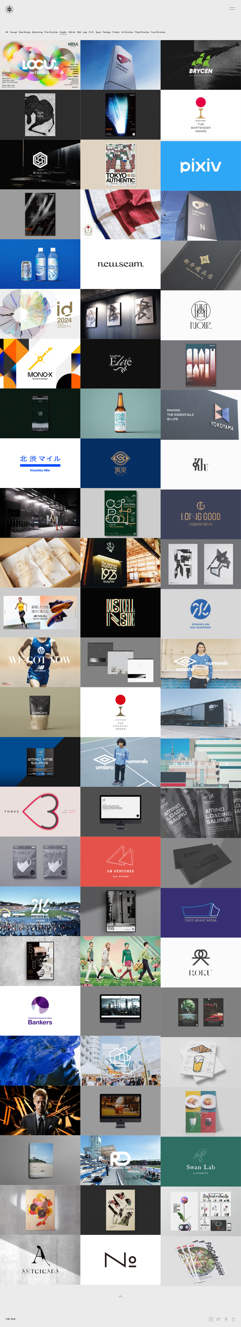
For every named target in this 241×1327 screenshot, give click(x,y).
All (7, 32)
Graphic (63, 32)
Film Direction (51, 32)
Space (98, 32)
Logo (85, 32)
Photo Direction (142, 32)
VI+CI (91, 32)
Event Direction (158, 32)
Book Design (25, 32)
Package (107, 32)
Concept (13, 32)
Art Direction (127, 32)
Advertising (37, 32)
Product (116, 32)
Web (79, 32)
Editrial (72, 32)
